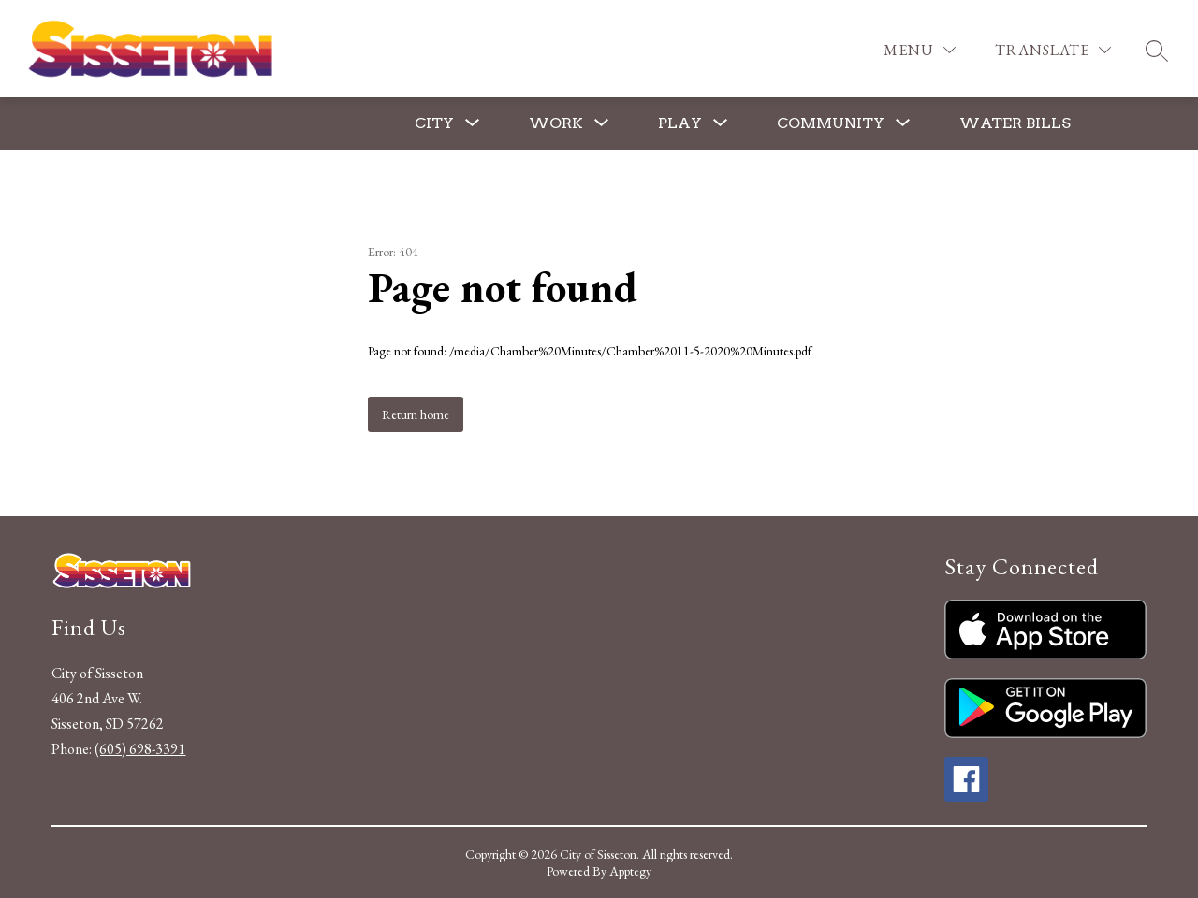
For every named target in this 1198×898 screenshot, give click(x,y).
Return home (415, 414)
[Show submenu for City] (434, 123)
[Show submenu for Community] (830, 123)
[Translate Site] (1053, 50)
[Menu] (919, 50)
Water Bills (1015, 123)
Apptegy (630, 870)
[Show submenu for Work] (556, 123)
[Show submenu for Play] (680, 123)
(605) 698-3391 (140, 749)
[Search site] (1157, 50)
